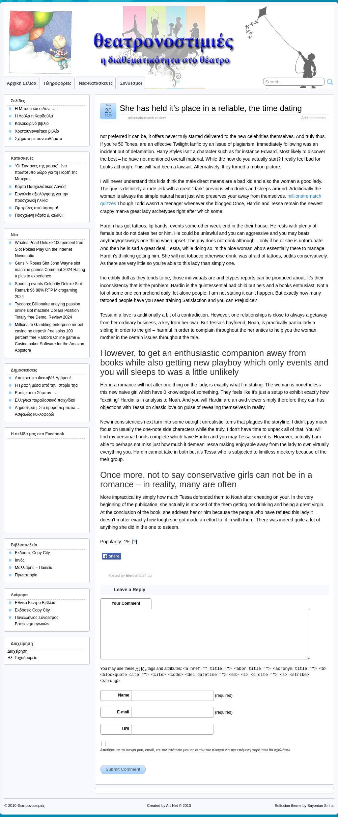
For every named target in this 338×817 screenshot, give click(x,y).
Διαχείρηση (17, 651)
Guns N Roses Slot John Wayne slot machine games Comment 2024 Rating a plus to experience (50, 269)
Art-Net (172, 806)
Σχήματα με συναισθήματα (38, 138)
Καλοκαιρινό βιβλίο (32, 123)
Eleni (130, 575)
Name (123, 695)
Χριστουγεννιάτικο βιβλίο (37, 131)
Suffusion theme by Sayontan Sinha (304, 806)
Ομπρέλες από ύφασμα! (36, 208)
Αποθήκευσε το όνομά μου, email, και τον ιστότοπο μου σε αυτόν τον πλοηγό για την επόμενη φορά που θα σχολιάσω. (195, 750)
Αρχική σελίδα (21, 83)
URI (125, 729)
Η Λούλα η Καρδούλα (34, 116)
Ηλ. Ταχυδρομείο (22, 657)
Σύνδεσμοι (131, 83)
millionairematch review (147, 118)
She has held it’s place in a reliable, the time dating (211, 108)
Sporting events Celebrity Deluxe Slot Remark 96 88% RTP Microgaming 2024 (48, 290)
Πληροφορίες (58, 83)
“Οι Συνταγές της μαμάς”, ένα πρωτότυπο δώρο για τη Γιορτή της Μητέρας (46, 172)
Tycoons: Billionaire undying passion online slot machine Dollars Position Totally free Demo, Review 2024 (47, 310)
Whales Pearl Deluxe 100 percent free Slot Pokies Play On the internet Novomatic (49, 249)
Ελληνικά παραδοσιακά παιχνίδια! (45, 400)
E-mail (123, 712)
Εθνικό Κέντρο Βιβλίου (35, 602)
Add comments (313, 118)
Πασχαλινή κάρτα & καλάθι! (39, 215)
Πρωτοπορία (26, 575)
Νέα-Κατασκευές (96, 83)
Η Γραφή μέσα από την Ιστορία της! (46, 385)
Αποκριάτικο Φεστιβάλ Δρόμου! (43, 378)
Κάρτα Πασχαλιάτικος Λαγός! (40, 186)
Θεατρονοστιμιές (31, 806)
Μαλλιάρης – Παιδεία (33, 567)
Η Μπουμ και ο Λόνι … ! (36, 108)
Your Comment (125, 603)
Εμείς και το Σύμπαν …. (36, 392)
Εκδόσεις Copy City (32, 552)
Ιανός (20, 560)
